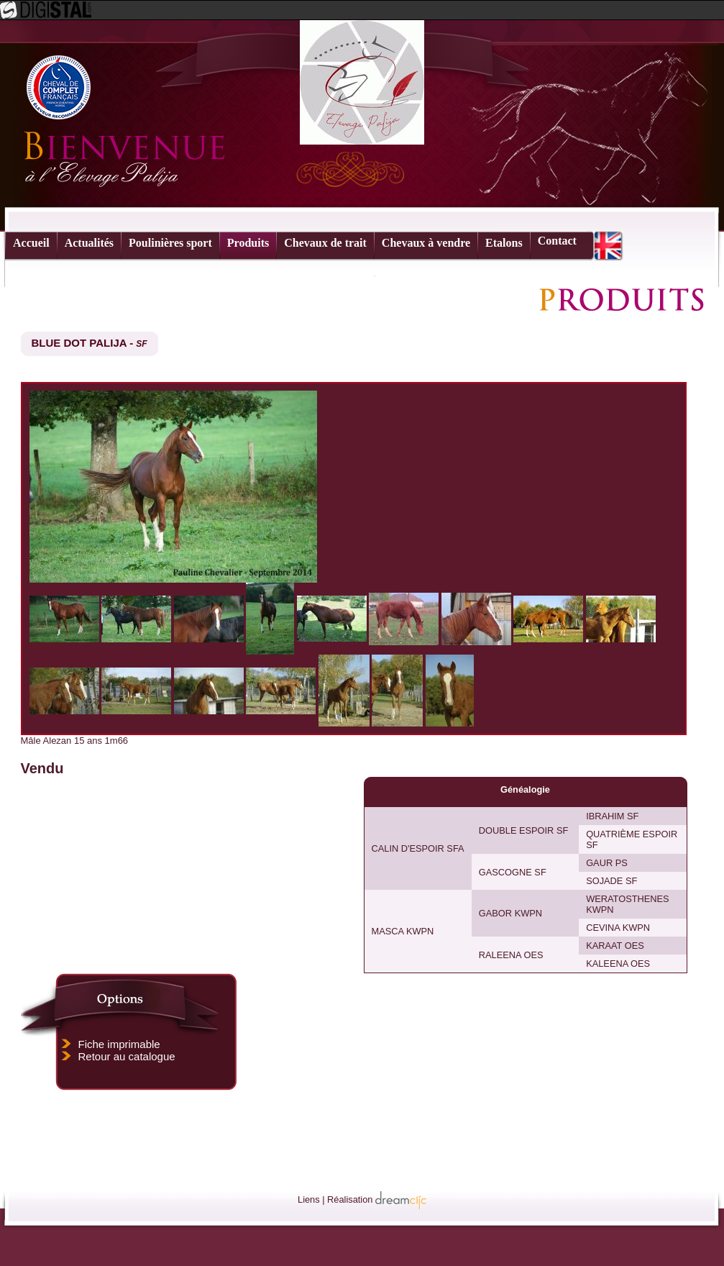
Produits (248, 243)
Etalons (504, 243)
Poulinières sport (170, 243)
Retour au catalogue (126, 1056)
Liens (309, 1199)
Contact (557, 240)
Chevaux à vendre (426, 243)
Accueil (31, 243)
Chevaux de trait (325, 243)
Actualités (89, 243)
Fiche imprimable (119, 1044)
